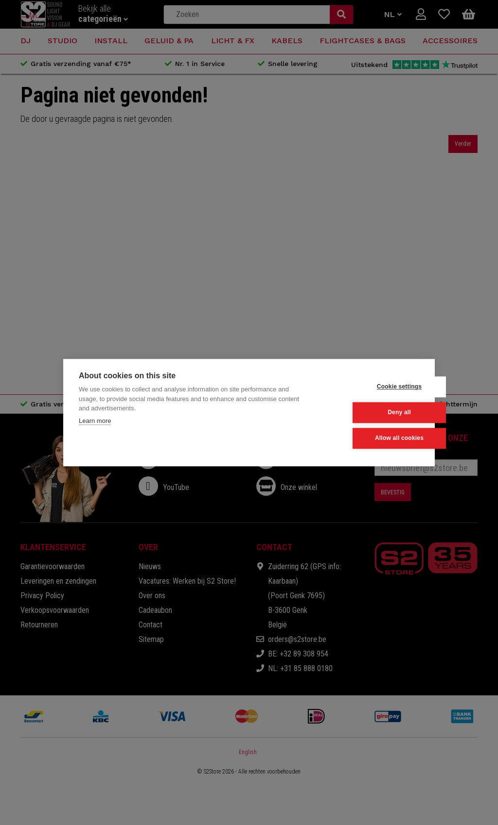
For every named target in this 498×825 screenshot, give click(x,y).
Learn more (95, 420)
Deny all (371, 412)
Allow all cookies (371, 438)
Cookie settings (371, 387)
